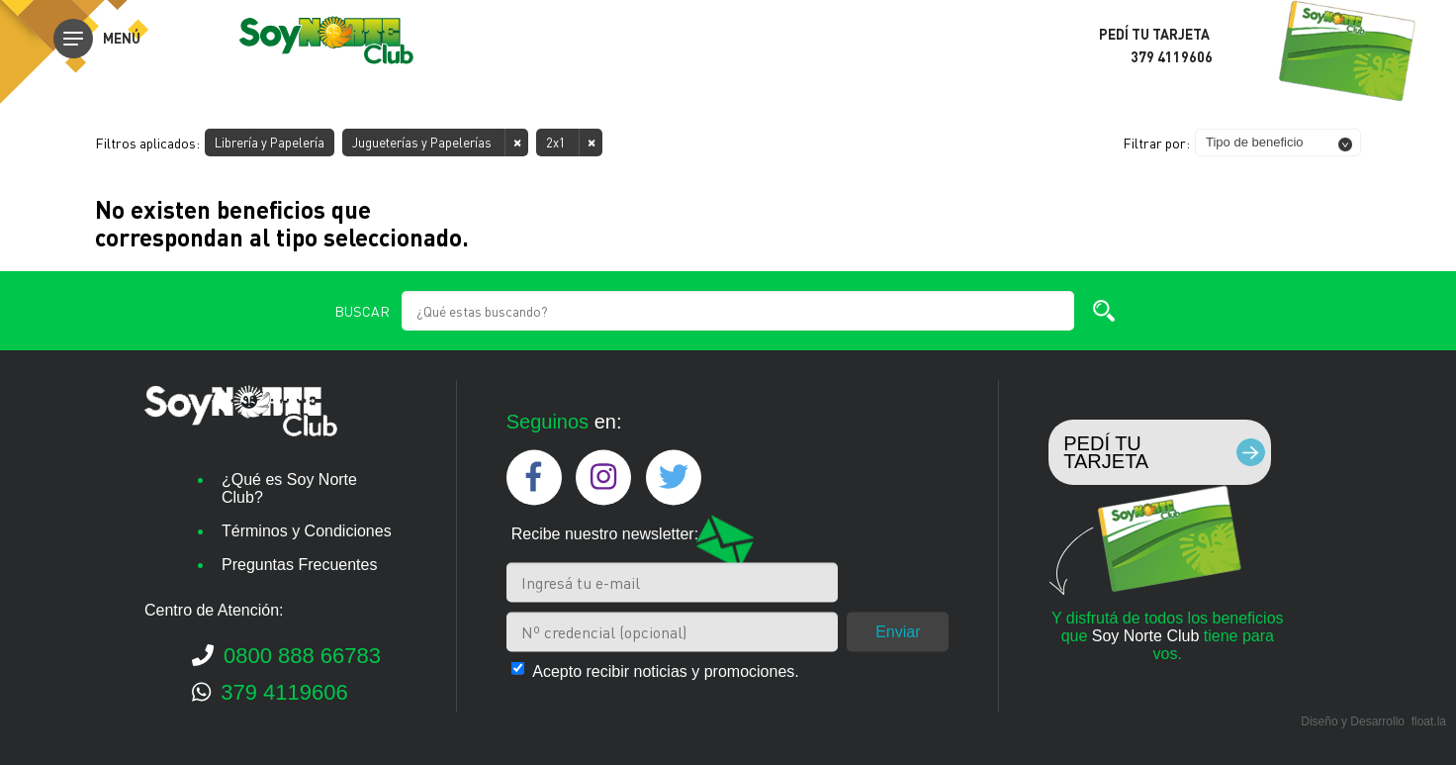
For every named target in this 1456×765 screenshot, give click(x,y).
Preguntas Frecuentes (299, 564)
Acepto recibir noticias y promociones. (665, 670)
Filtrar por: (1156, 142)
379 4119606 (270, 692)
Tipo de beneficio (1255, 142)
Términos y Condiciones (307, 531)
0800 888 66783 (286, 655)
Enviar (897, 630)
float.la (1428, 721)
